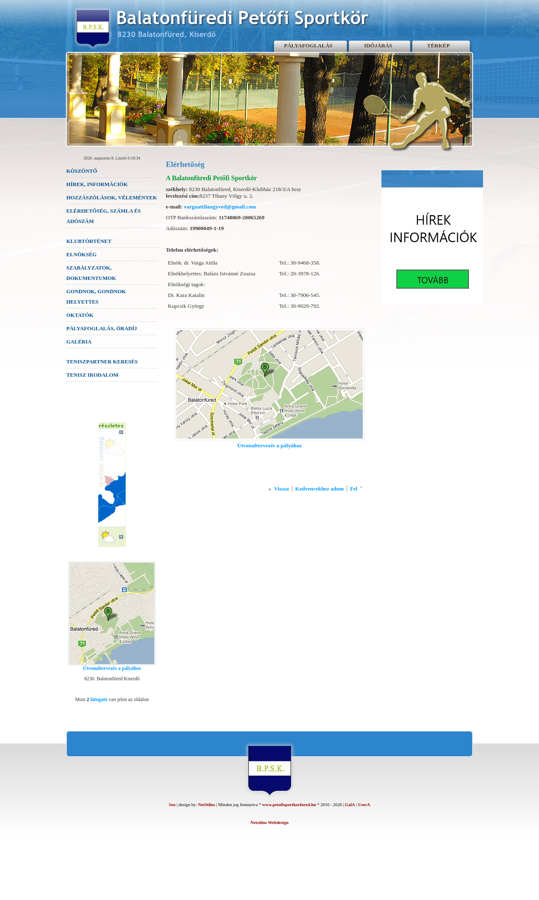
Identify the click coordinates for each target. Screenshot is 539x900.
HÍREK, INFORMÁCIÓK (97, 184)
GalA (350, 804)
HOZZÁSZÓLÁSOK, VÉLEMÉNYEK (111, 197)
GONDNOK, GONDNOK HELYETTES (96, 296)
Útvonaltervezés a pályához (112, 668)
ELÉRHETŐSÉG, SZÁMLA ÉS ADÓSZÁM (103, 216)
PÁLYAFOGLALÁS (308, 45)
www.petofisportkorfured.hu (289, 804)
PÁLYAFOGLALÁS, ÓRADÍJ (101, 328)
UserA (364, 804)
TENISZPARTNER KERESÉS (102, 361)
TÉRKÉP (438, 45)
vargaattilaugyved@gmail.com (220, 207)
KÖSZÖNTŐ (81, 171)
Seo (172, 804)
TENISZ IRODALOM (92, 375)
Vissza (281, 489)
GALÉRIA (79, 341)
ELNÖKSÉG (81, 254)
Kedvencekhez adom (319, 489)
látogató (98, 699)
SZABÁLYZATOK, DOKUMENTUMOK (91, 273)
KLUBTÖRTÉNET (89, 241)
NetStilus (206, 804)
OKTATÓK (79, 315)
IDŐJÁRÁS (378, 45)
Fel (353, 489)
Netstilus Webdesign (269, 822)
